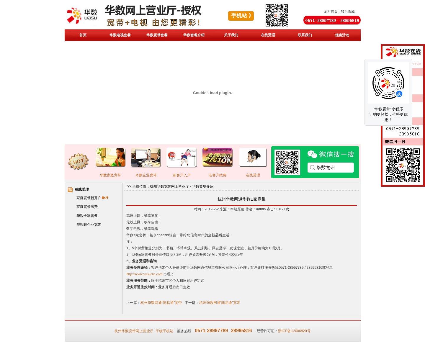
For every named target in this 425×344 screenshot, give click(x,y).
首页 (82, 35)
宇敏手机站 (164, 331)
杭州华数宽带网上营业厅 (169, 186)
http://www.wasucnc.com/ (144, 274)
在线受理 (268, 35)
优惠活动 (342, 35)
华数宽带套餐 (157, 35)
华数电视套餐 (120, 35)
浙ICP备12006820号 (294, 331)
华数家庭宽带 (110, 175)
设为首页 (330, 11)
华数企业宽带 (146, 175)
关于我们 (231, 35)
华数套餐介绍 (194, 35)
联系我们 (305, 35)
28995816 (241, 330)
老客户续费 (217, 175)
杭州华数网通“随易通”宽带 (161, 303)
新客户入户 (182, 175)
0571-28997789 (211, 330)
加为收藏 (348, 11)
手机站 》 (242, 16)
